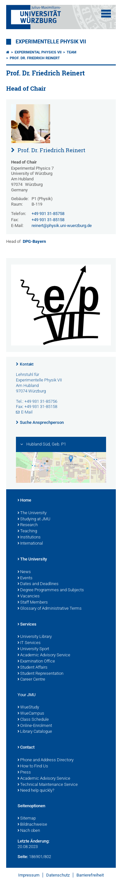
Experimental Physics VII (38, 52)
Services (27, 625)
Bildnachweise (32, 825)
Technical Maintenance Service (48, 785)
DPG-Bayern (34, 241)
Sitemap (27, 818)
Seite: (23, 856)
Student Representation (40, 674)
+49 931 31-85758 (48, 213)
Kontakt (27, 364)
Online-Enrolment (35, 726)
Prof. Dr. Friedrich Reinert (35, 58)
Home (24, 501)
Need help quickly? (36, 791)
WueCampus (31, 714)
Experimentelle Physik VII (51, 42)
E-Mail (27, 412)
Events (25, 578)
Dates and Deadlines (38, 584)
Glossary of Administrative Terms (50, 609)
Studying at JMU (34, 519)
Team (71, 52)
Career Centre (31, 680)
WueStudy (28, 707)
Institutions (29, 537)
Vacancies (29, 596)
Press (24, 772)
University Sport (33, 649)
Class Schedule (33, 720)
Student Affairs (32, 668)
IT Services (29, 643)
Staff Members (33, 603)
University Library (35, 637)
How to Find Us (33, 766)
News (24, 572)
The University (32, 513)
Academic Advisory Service (44, 655)
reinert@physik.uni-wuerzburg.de (62, 225)
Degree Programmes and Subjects (51, 590)
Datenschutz (58, 875)
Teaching (27, 531)
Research (28, 525)
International (30, 544)
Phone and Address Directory (46, 760)
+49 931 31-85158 (48, 219)
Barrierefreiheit (90, 875)
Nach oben (29, 831)
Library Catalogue (35, 732)
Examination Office (36, 661)
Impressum (28, 875)
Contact (26, 748)
